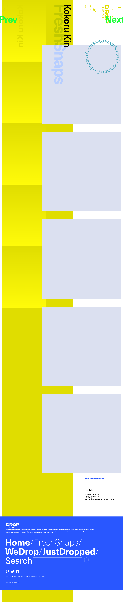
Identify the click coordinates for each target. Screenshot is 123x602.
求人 (27, 577)
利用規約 (31, 577)
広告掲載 (14, 577)
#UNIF (86, 478)
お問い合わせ (21, 577)
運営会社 (8, 577)
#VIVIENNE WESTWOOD (96, 478)
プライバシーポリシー (41, 577)
